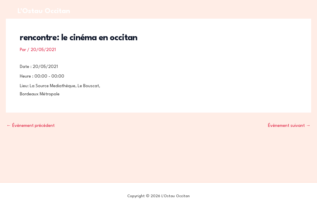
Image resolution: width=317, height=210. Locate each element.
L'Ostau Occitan (44, 11)
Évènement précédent (30, 126)
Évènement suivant (289, 126)
